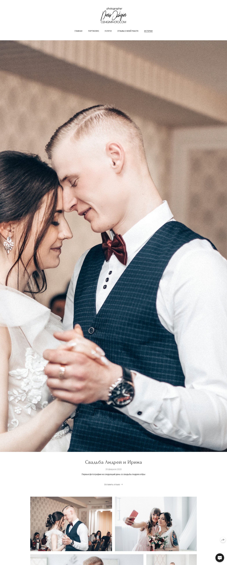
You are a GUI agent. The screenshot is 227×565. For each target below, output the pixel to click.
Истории (148, 31)
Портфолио (93, 31)
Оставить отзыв (112, 485)
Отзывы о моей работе (127, 31)
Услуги (108, 31)
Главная (78, 31)
